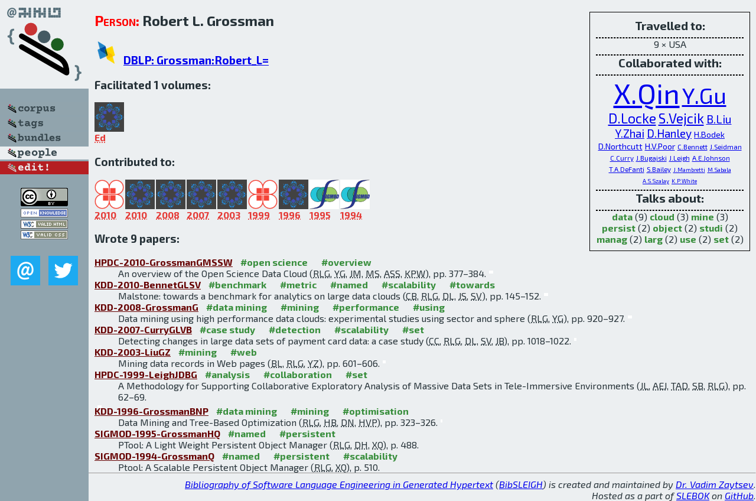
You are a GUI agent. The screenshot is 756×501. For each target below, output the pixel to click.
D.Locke (632, 118)
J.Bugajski (651, 158)
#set (413, 329)
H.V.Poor (660, 146)
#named (349, 284)
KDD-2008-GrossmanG (146, 307)
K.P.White (684, 180)
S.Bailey (659, 169)
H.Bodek (709, 134)
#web (243, 351)
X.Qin (647, 93)
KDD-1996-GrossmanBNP (151, 411)
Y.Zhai (629, 133)
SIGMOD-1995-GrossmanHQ (157, 433)
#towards (472, 284)
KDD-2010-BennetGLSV (147, 284)
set (721, 239)
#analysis (227, 374)
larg (653, 239)
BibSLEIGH (521, 484)
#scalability (409, 284)
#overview (346, 262)
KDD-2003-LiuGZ (132, 351)
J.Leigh (679, 158)
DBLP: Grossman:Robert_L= (196, 60)
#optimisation (376, 411)
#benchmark (237, 284)
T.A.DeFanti (626, 169)
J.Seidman (726, 146)
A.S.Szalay (656, 180)
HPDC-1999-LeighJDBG (145, 374)
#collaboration (297, 374)
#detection (295, 329)
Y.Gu (704, 95)
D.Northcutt (620, 146)
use (688, 239)
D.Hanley (669, 133)
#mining (300, 307)
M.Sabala (719, 169)
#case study (227, 329)
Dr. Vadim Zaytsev (715, 484)
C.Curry (622, 158)
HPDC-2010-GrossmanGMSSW (163, 262)
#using (429, 307)
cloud (662, 216)
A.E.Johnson (711, 158)
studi (711, 227)
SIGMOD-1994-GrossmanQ (154, 455)
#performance (366, 307)
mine (702, 216)
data (622, 216)
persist (619, 227)
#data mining (236, 307)
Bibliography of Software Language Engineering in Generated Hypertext (339, 484)
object (667, 227)
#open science (274, 262)
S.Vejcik (681, 118)
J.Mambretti (689, 169)
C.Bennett (692, 146)
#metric (298, 284)
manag (612, 239)
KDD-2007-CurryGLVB (143, 329)
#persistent (307, 433)
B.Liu (719, 119)
